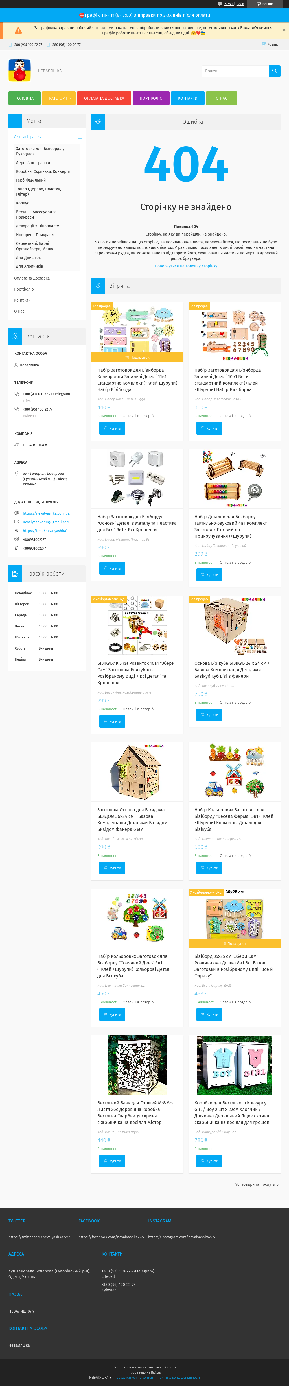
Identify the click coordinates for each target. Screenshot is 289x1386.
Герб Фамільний (31, 180)
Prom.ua (170, 1367)
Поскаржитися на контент (134, 1378)
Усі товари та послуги (255, 1184)
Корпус (22, 203)
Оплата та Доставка (104, 98)
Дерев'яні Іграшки (33, 162)
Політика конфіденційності (178, 1378)
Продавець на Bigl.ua (144, 1372)
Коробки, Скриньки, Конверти (43, 171)
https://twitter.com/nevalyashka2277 (39, 1237)
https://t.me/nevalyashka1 (45, 531)
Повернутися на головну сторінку (186, 266)
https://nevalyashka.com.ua (46, 513)
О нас (222, 98)
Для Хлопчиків (29, 266)
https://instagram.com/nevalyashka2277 (182, 1237)
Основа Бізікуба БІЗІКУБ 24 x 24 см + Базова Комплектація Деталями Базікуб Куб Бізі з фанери (232, 670)
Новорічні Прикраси (35, 234)
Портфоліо (151, 98)
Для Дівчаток (28, 257)
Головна (25, 98)
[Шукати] (275, 71)
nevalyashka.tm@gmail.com (46, 522)
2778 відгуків (234, 4)
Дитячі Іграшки (28, 136)
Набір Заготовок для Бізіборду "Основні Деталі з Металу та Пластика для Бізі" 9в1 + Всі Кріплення (137, 523)
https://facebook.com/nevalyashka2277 (111, 1237)
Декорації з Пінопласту (37, 226)
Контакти (188, 98)
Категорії (58, 98)
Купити (115, 428)
